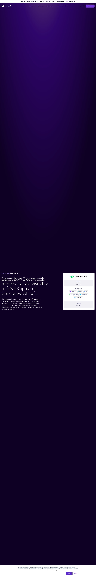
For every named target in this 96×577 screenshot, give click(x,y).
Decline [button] (75, 573)
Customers (5, 273)
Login (81, 6)
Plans (66, 6)
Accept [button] (69, 573)
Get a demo (90, 6)
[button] (31, 6)
